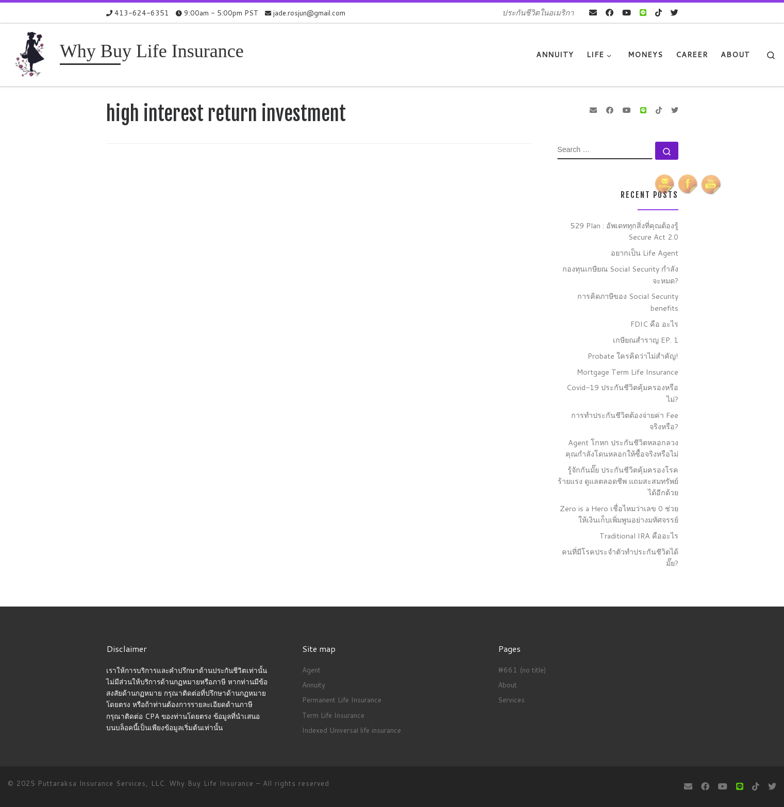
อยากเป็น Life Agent (644, 252)
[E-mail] (593, 13)
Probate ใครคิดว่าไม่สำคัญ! (633, 355)
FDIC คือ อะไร (654, 323)
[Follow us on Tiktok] (658, 13)
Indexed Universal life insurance (351, 730)
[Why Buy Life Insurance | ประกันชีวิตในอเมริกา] (32, 53)
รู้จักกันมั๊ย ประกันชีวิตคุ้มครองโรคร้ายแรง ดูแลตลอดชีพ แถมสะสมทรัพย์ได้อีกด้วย (618, 481)
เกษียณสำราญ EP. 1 (645, 339)
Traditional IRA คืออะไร (638, 535)
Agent (311, 670)
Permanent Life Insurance (341, 699)
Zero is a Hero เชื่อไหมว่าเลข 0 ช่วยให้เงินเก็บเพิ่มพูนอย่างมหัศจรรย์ (619, 514)
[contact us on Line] (643, 13)
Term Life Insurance (333, 715)
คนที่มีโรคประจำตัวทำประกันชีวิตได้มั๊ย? (620, 557)
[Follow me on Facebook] (609, 13)
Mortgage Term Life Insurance (627, 371)
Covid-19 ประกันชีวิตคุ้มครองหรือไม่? (622, 393)
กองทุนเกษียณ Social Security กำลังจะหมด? (620, 274)
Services (511, 699)
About (507, 685)
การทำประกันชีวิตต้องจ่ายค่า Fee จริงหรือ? (624, 421)
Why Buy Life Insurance (212, 783)
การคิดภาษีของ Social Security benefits (627, 302)
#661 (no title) (522, 670)
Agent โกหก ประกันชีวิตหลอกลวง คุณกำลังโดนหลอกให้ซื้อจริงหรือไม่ (621, 448)
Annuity (313, 685)
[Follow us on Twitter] (674, 13)
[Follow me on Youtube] (626, 13)
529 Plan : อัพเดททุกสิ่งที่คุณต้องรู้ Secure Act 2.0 (624, 231)
